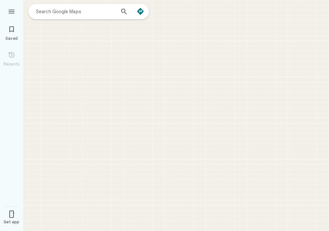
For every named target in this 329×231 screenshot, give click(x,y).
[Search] (124, 12)
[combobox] (75, 11)
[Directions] (140, 11)
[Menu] (11, 11)
